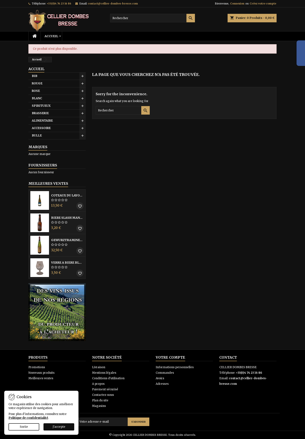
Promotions (36, 367)
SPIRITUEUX (41, 106)
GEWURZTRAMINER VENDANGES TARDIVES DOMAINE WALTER (67, 240)
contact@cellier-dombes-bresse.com (113, 3)
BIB (34, 76)
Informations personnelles (175, 367)
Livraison (98, 367)
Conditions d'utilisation (108, 378)
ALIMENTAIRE (42, 120)
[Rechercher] (152, 18)
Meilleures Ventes (48, 183)
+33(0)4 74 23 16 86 (59, 3)
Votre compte (170, 357)
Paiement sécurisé (105, 389)
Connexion (237, 3)
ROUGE (37, 83)
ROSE (36, 91)
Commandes (165, 373)
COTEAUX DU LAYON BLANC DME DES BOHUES (67, 195)
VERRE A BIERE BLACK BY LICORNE (67, 262)
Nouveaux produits (41, 373)
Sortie (24, 427)
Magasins (99, 406)
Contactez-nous (103, 395)
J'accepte (59, 427)
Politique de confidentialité (28, 418)
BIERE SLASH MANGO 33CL (67, 217)
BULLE (37, 135)
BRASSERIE (40, 113)
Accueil (51, 36)
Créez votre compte (263, 3)
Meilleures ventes (40, 378)
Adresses (162, 384)
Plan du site (100, 400)
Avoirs (160, 378)
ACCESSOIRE (41, 128)
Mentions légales (104, 373)
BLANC (37, 98)
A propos (98, 384)
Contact (228, 357)
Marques (37, 147)
